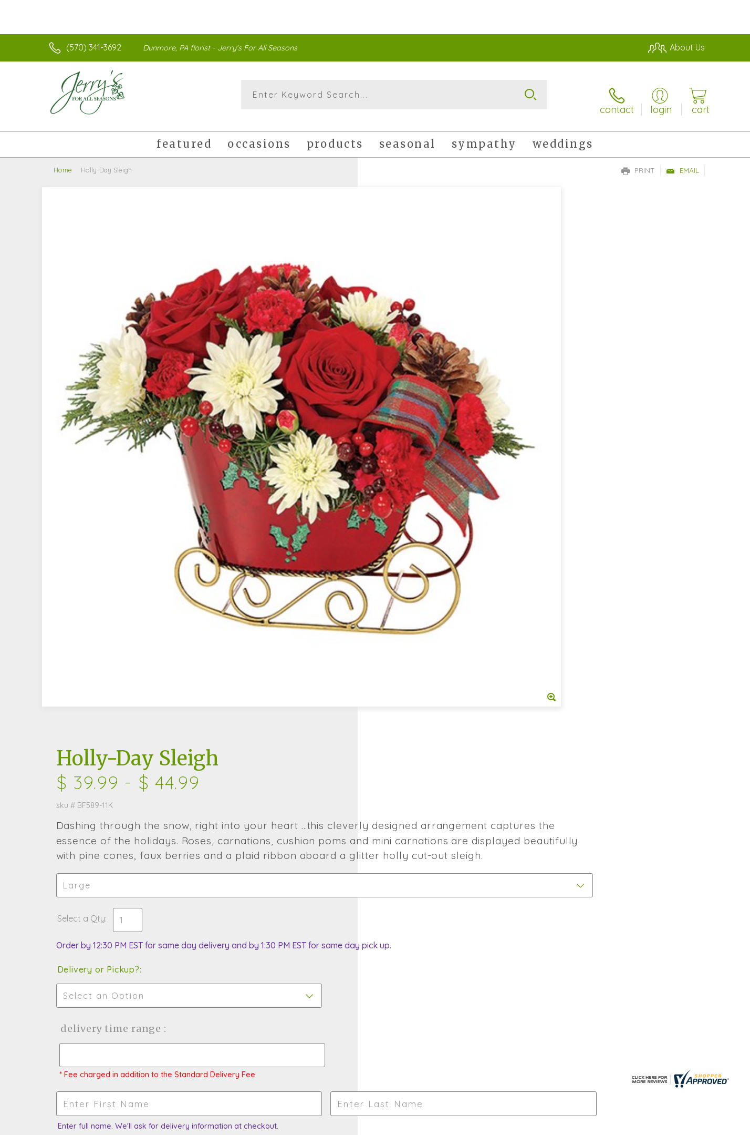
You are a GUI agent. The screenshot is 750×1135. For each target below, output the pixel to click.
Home (63, 160)
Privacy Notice (537, 1124)
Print (638, 161)
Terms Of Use (474, 1124)
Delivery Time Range (428, 499)
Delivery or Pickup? (417, 439)
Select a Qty (400, 378)
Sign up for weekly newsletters (506, 770)
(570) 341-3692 (93, 47)
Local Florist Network (612, 1124)
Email (682, 161)
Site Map (677, 1124)
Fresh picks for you (283, 777)
